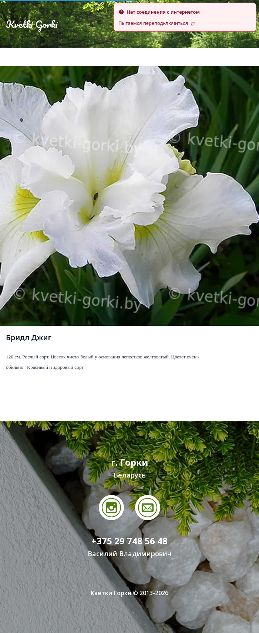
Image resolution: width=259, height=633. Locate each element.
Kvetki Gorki (32, 24)
